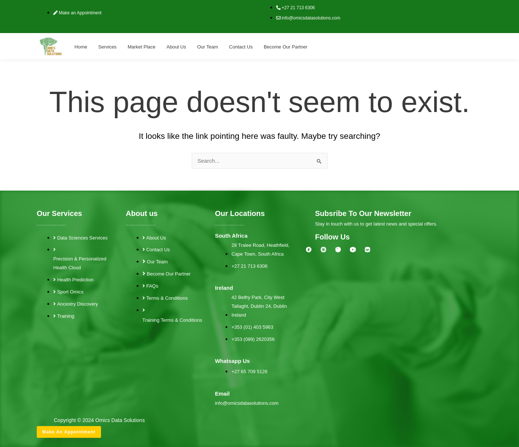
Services (107, 47)
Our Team (207, 47)
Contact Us (241, 47)
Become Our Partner (285, 47)
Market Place (141, 47)
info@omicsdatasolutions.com (246, 403)
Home (81, 47)
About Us (176, 47)
